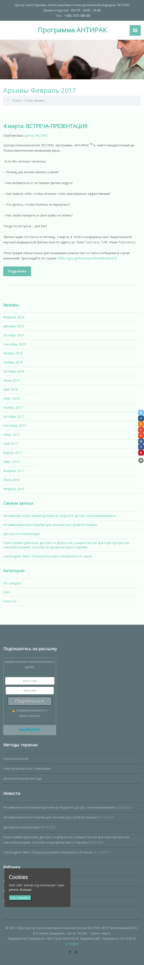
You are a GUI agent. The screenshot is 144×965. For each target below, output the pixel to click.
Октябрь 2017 (13, 416)
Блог (6, 592)
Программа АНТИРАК (72, 29)
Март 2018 (11, 398)
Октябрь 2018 (13, 371)
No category (12, 583)
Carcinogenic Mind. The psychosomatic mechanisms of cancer (47, 556)
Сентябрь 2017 (14, 425)
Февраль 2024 (13, 317)
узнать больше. (20, 889)
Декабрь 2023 (13, 326)
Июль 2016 (11, 480)
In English (72, 944)
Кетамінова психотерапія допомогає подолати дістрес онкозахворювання (59, 516)
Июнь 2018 (11, 380)
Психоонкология (15, 758)
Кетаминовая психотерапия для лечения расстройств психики (50, 525)
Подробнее (17, 271)
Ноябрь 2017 (13, 407)
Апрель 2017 (12, 453)
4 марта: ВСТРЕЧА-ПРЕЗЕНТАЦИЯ (45, 126)
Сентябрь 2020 (14, 344)
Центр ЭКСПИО (36, 135)
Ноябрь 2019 (13, 353)
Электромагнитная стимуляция (26, 768)
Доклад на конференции (21, 534)
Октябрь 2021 (13, 335)
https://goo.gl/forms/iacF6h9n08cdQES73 (87, 258)
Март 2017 (11, 462)
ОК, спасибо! (20, 898)
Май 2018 (10, 389)
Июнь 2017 (11, 434)
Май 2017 (10, 444)
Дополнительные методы (22, 778)
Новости (9, 601)
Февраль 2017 (13, 471)
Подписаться (29, 701)
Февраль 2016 (13, 489)
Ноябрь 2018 (13, 362)
